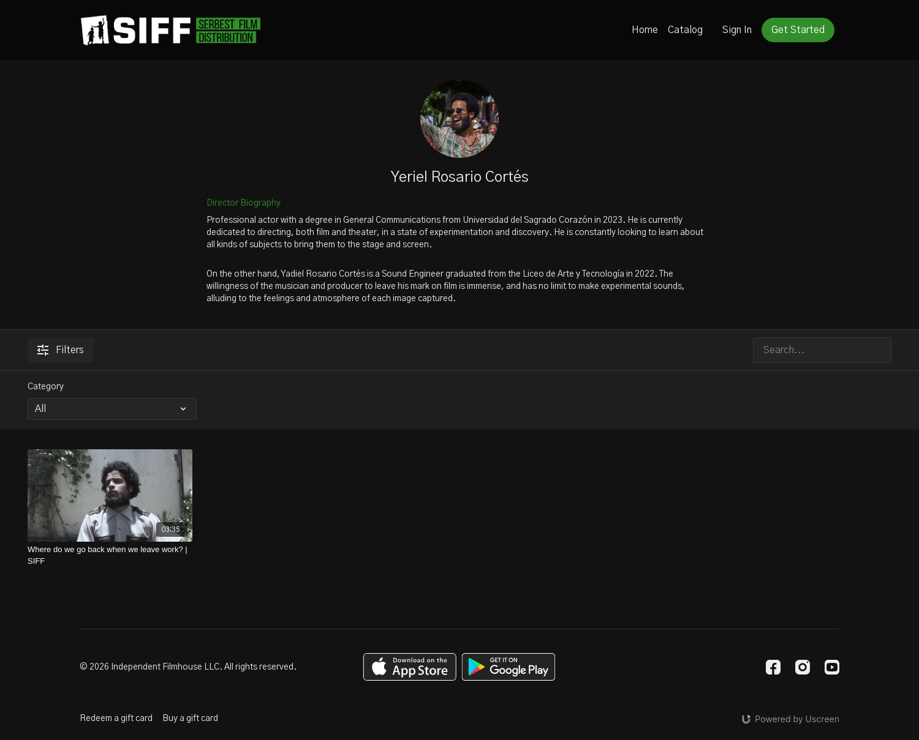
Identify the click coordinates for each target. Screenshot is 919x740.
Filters (60, 350)
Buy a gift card (190, 718)
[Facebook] (773, 667)
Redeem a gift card (116, 718)
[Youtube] (832, 667)
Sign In (737, 30)
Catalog (685, 30)
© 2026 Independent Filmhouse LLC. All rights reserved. (188, 667)
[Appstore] (409, 667)
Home (645, 30)
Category (46, 387)
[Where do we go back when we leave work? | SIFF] (110, 555)
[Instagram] (802, 667)
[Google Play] (508, 667)
